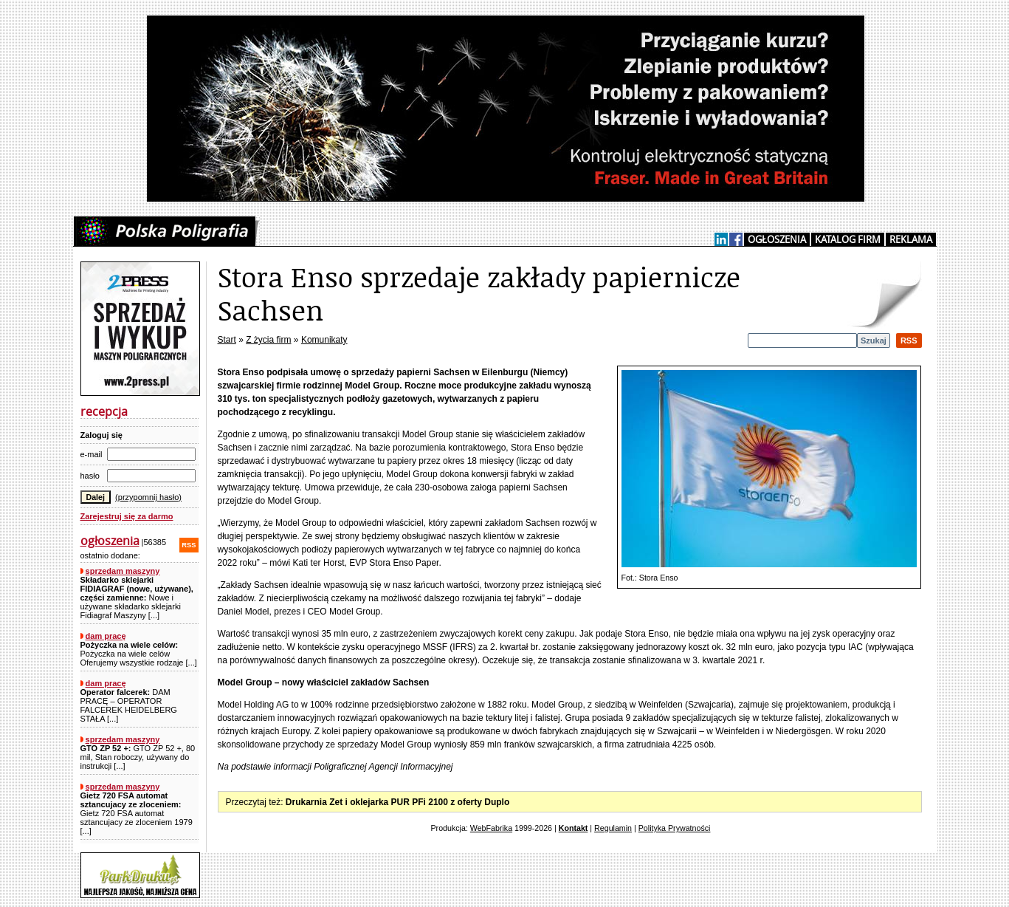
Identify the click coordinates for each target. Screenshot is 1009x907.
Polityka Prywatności (674, 828)
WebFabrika (491, 828)
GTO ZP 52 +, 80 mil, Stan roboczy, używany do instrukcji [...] (138, 757)
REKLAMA (910, 239)
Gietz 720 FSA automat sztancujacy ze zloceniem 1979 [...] (136, 813)
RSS (189, 545)
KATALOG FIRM (848, 239)
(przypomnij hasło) (148, 497)
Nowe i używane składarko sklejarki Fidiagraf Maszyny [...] (136, 597)
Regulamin (613, 828)
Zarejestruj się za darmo (126, 516)
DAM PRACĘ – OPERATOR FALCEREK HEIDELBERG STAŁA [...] (128, 705)
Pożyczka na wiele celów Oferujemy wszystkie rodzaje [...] (138, 653)
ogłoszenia (110, 541)
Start (227, 340)
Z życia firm (268, 340)
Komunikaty (324, 340)
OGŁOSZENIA (777, 239)
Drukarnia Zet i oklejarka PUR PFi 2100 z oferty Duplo (397, 802)
